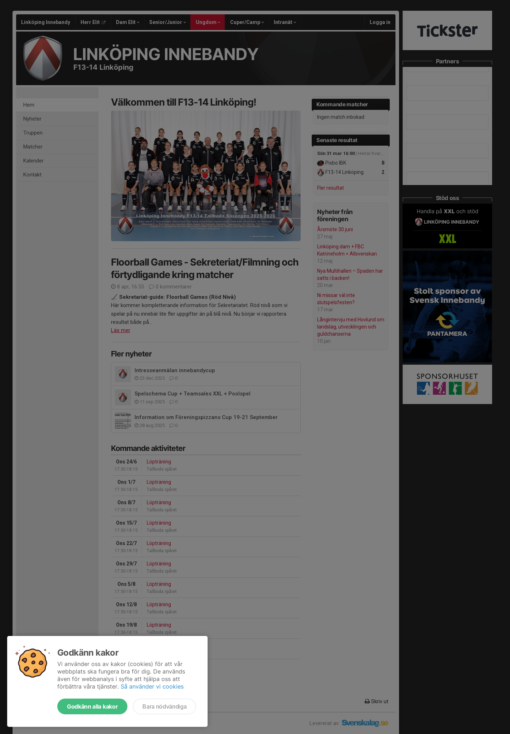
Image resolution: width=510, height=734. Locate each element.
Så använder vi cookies (152, 686)
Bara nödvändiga (164, 706)
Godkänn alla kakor (92, 706)
